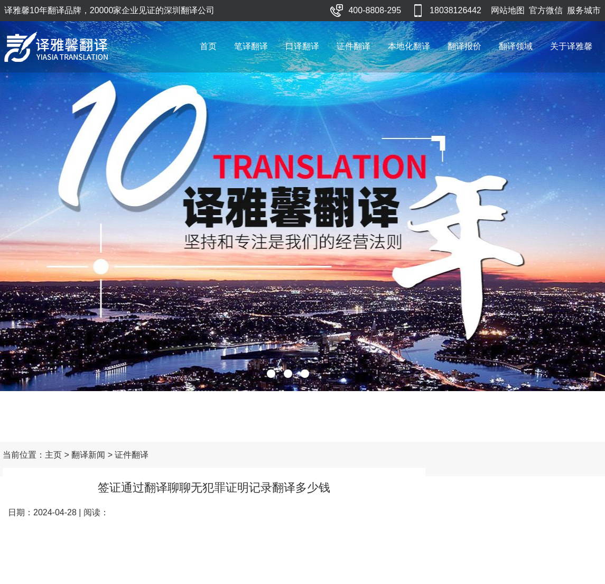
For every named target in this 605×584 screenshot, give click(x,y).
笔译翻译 (251, 46)
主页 (53, 454)
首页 (208, 46)
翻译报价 (464, 46)
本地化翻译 (409, 46)
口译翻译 (302, 46)
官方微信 (546, 10)
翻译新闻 (88, 454)
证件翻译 (353, 46)
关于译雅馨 (571, 46)
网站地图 (508, 10)
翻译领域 (516, 46)
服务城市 (584, 10)
